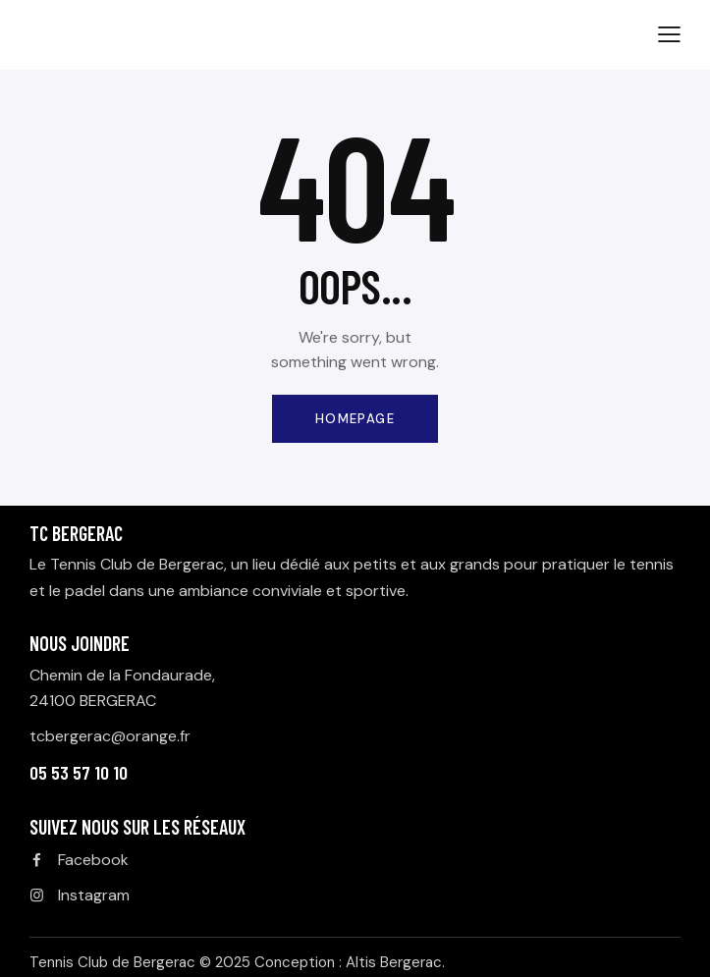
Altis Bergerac (394, 962)
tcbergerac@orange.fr (110, 736)
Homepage (355, 418)
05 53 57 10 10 (78, 772)
